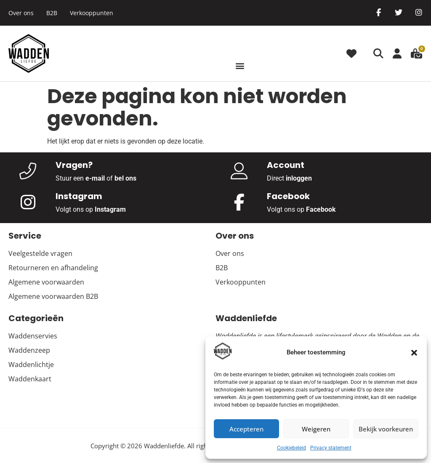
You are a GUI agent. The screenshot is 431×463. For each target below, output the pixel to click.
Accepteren (246, 429)
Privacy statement (330, 448)
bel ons (125, 178)
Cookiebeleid (291, 448)
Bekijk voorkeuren (386, 429)
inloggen (299, 178)
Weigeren (316, 429)
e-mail (95, 178)
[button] (414, 353)
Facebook (321, 209)
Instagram (110, 209)
